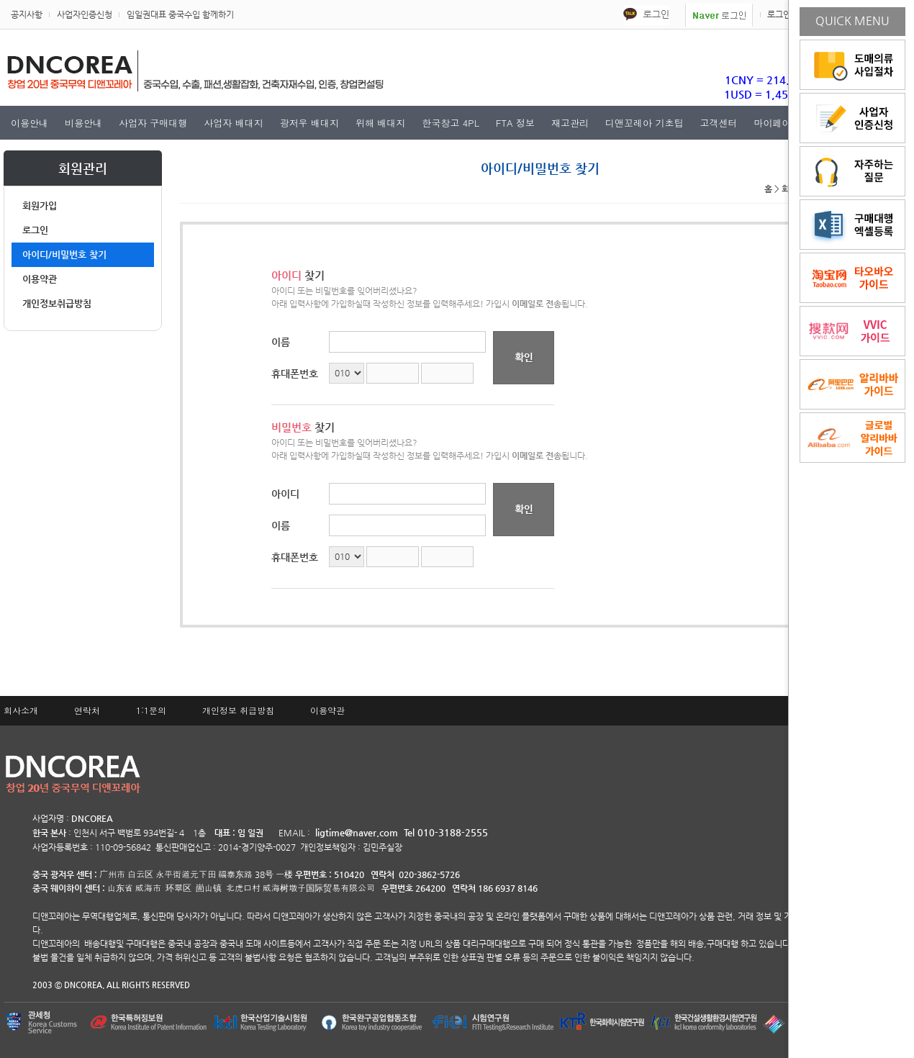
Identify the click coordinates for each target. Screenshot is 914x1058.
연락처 (87, 710)
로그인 (779, 14)
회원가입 (39, 205)
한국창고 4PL (450, 123)
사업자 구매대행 (153, 123)
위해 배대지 (380, 123)
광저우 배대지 (309, 123)
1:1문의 (151, 710)
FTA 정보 (515, 123)
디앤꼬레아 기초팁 (644, 123)
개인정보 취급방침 (238, 710)
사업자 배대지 (233, 123)
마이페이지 (777, 123)
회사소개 (21, 710)
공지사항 (26, 14)
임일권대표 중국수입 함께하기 (180, 14)
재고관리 (570, 123)
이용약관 (39, 278)
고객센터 (718, 123)
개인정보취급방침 (56, 303)
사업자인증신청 (84, 14)
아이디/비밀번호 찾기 (64, 254)
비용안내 (83, 123)
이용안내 (29, 123)
